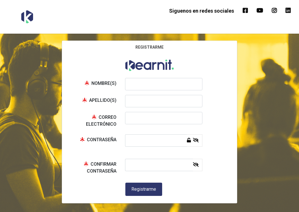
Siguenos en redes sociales (201, 11)
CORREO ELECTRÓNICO (101, 120)
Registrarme (143, 189)
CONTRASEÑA (98, 139)
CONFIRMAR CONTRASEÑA (100, 167)
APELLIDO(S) (99, 100)
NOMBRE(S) (100, 83)
